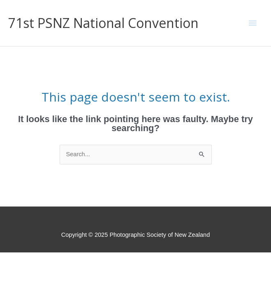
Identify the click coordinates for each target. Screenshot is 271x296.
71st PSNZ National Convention (103, 23)
